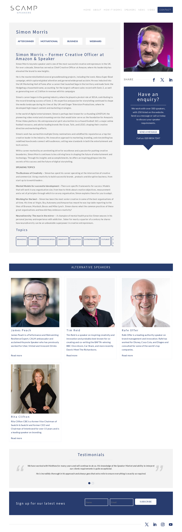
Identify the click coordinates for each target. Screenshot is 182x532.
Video (151, 10)
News (141, 10)
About (97, 10)
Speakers (130, 10)
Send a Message (148, 132)
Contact (165, 10)
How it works (113, 10)
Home (87, 10)
